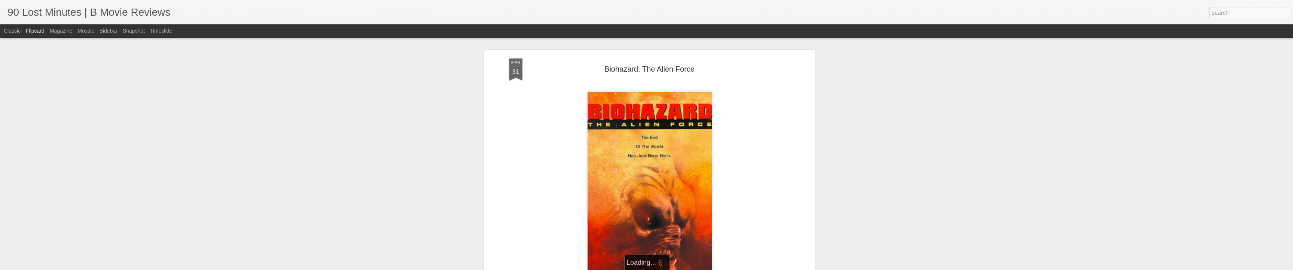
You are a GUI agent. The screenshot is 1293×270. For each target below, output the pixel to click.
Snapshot (134, 31)
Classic (12, 31)
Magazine (61, 31)
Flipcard (35, 31)
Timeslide (161, 31)
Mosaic (85, 31)
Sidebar (109, 31)
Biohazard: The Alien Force (649, 66)
